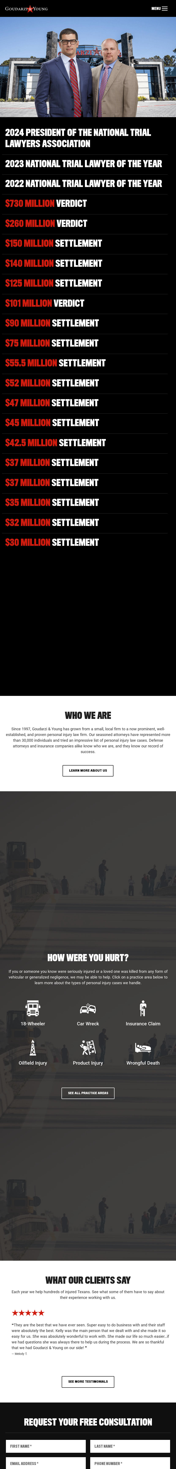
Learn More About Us (88, 770)
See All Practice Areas (88, 1093)
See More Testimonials (88, 1381)
